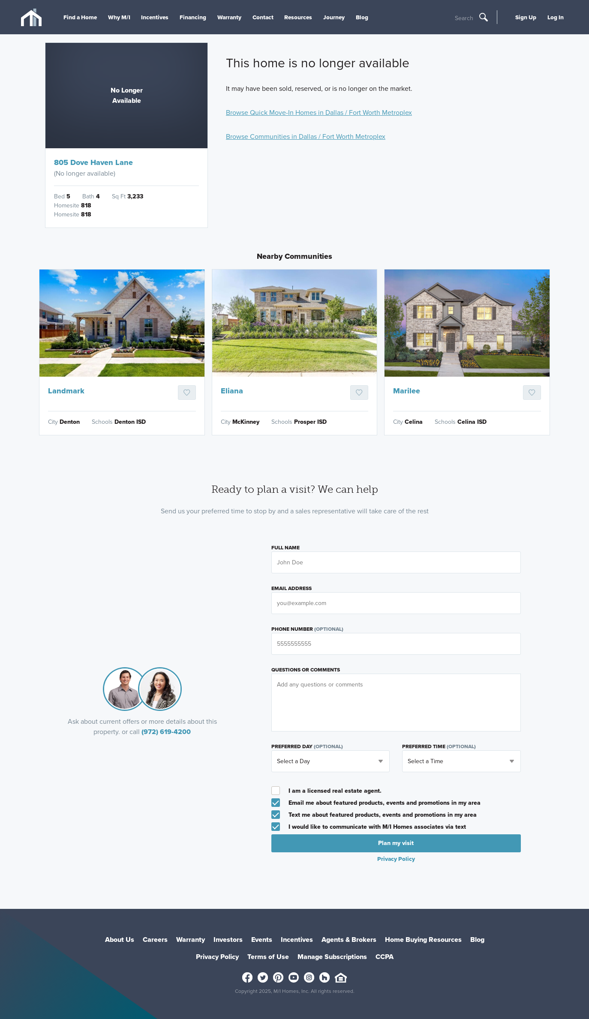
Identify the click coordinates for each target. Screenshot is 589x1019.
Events (261, 939)
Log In (555, 17)
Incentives (154, 17)
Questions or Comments (305, 670)
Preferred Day (307, 746)
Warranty (229, 17)
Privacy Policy (396, 858)
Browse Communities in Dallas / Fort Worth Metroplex (305, 136)
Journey (334, 17)
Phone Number (307, 629)
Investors (228, 939)
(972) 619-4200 (166, 732)
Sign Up (525, 17)
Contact (262, 17)
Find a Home (80, 17)
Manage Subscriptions (332, 957)
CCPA (385, 957)
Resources (298, 17)
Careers (155, 939)
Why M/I (119, 17)
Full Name (285, 547)
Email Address (291, 588)
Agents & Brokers (349, 939)
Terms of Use (268, 957)
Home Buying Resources (423, 939)
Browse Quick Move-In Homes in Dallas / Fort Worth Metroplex (319, 112)
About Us (119, 939)
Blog (362, 17)
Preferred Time (439, 746)
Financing (193, 17)
